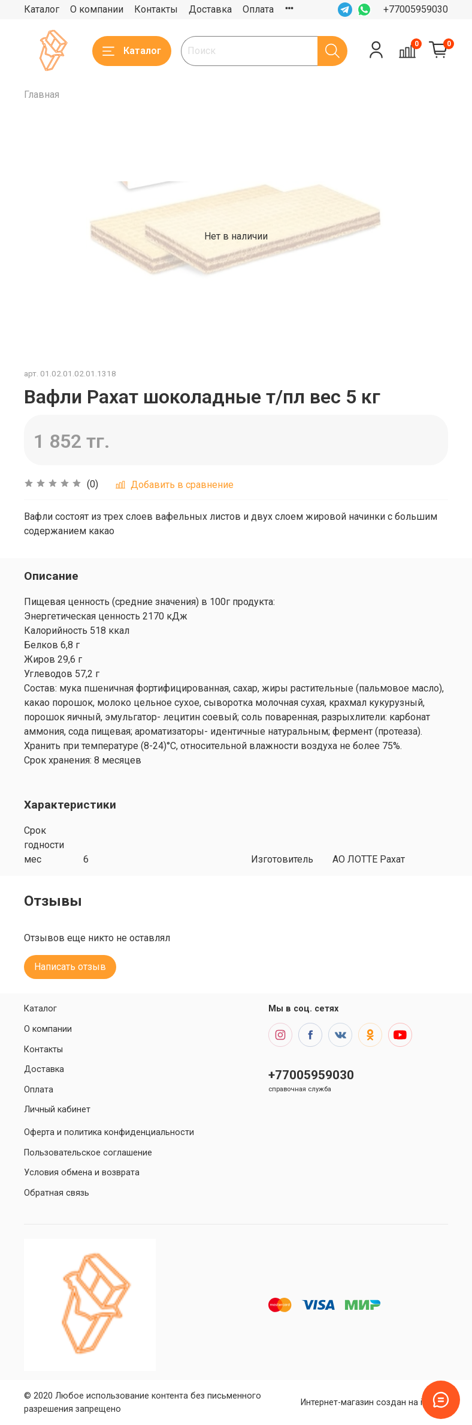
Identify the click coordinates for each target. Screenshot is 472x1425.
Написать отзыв (70, 966)
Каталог (41, 9)
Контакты (156, 9)
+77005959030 (415, 9)
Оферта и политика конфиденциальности (109, 1132)
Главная (41, 94)
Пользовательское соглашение (88, 1153)
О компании (96, 9)
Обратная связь (56, 1193)
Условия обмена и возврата (82, 1172)
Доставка (210, 9)
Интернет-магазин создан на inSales (374, 1402)
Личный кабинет (57, 1109)
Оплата (258, 9)
